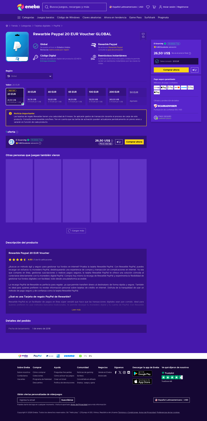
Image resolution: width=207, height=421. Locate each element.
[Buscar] (74, 7)
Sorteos (80, 376)
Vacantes (21, 379)
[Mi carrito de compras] (154, 7)
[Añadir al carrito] (194, 69)
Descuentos (38, 383)
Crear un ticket (60, 379)
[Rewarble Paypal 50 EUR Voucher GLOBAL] (137, 96)
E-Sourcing (21, 140)
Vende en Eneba (105, 372)
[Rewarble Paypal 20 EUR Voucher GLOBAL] (15, 96)
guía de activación (115, 50)
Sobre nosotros (23, 372)
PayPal (57, 26)
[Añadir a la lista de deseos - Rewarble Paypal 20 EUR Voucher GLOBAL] (143, 36)
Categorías (26, 26)
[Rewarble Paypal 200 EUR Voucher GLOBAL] (117, 96)
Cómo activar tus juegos (64, 376)
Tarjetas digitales (42, 26)
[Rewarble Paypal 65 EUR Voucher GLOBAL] (76, 96)
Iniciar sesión (167, 7)
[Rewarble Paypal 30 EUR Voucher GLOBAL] (35, 96)
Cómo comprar (39, 372)
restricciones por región (59, 50)
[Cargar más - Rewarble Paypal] (93, 46)
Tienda (14, 26)
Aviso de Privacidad (79, 404)
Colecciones (38, 376)
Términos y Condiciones (128, 412)
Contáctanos (22, 376)
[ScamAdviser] (165, 105)
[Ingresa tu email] (38, 400)
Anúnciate (102, 376)
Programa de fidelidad (42, 379)
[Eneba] (28, 6)
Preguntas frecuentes (63, 372)
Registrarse (182, 7)
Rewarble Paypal (116, 47)
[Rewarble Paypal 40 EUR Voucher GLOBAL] (56, 96)
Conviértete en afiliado (86, 379)
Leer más (76, 310)
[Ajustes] (126, 7)
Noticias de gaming (85, 372)
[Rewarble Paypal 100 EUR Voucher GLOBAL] (97, 96)
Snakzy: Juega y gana (86, 383)
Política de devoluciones (64, 383)
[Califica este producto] (18, 260)
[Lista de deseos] (148, 7)
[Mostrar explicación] (40, 143)
